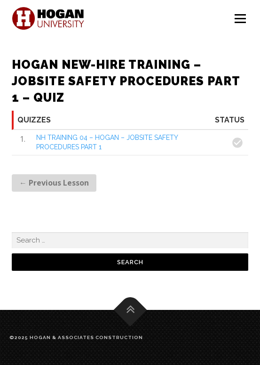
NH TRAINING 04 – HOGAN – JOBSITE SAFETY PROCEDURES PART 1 (107, 142)
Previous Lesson (54, 183)
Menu (240, 19)
